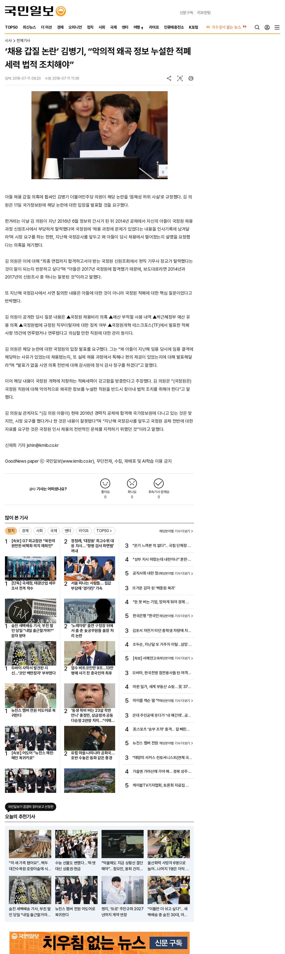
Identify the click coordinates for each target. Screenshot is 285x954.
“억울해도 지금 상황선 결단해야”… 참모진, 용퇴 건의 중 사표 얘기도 (122, 866)
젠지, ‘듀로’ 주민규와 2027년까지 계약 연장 (123, 912)
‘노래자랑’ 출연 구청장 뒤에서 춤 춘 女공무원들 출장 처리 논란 (92, 630)
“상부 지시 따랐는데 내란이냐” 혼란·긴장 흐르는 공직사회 (162, 560)
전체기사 (23, 40)
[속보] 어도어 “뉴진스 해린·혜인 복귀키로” (32, 755)
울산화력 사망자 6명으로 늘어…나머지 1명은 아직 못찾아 (168, 866)
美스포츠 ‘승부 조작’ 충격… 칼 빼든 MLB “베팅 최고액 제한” (159, 729)
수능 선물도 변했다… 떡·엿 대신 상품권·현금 (75, 866)
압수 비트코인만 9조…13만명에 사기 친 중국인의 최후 (92, 670)
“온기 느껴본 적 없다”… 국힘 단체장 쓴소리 (161, 546)
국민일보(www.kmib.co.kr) (70, 461)
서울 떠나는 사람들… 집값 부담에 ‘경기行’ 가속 (91, 585)
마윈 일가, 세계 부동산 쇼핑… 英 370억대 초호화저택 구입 (161, 687)
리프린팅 (204, 12)
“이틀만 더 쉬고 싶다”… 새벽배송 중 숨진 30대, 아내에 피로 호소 (167, 912)
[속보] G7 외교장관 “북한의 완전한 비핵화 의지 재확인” (33, 543)
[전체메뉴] (277, 27)
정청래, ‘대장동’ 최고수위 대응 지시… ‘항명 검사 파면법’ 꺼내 (92, 546)
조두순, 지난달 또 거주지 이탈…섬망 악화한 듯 (162, 645)
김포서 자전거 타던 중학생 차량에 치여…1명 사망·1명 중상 (160, 631)
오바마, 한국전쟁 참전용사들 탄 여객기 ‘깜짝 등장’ (161, 673)
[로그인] (267, 27)
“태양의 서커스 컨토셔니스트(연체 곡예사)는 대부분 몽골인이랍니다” (160, 758)
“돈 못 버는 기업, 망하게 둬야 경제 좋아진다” (161, 602)
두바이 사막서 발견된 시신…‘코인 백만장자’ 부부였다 (33, 670)
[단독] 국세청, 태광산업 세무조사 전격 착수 (33, 585)
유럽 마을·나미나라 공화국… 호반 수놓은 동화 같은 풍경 (92, 755)
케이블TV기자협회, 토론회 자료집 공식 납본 (161, 785)
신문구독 (186, 12)
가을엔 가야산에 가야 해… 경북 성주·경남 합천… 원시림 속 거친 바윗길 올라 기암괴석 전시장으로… (162, 772)
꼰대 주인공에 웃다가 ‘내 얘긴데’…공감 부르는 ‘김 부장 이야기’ (161, 715)
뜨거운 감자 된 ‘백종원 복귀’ (153, 588)
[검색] (257, 27)
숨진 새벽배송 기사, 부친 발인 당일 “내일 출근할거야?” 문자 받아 (32, 630)
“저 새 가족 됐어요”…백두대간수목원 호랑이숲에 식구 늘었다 (28, 866)
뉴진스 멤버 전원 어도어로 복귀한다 (33, 713)
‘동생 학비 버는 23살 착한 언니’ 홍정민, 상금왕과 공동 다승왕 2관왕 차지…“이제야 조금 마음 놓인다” (92, 715)
